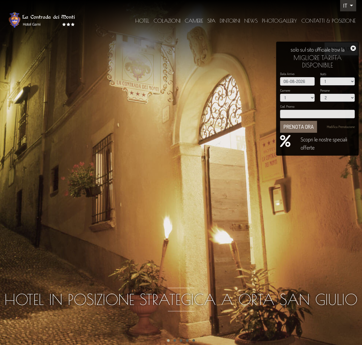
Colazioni (167, 21)
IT (346, 5)
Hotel (142, 21)
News (251, 21)
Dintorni (230, 21)
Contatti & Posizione (328, 21)
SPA (211, 21)
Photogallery (279, 21)
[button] (168, 340)
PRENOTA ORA (341, 48)
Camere (194, 21)
